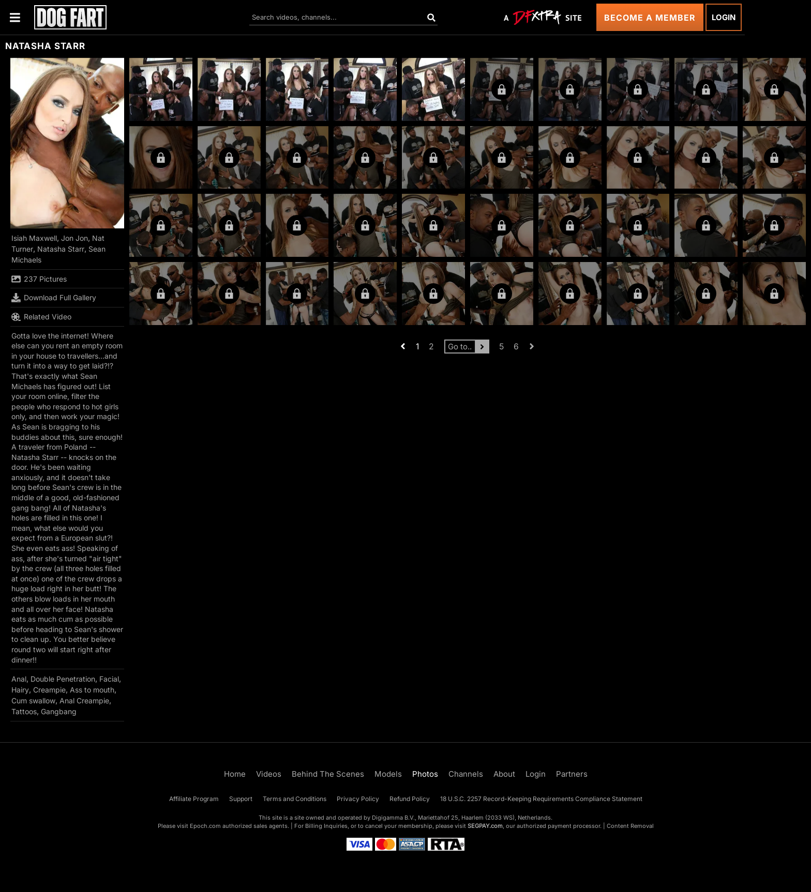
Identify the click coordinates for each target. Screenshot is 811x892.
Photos (425, 774)
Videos (268, 774)
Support (240, 799)
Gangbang (59, 711)
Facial (109, 678)
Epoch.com (205, 825)
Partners (572, 774)
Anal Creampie (84, 700)
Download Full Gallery (53, 297)
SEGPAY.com (485, 825)
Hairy (20, 689)
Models (388, 774)
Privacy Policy (358, 799)
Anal (18, 678)
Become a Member (650, 17)
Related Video (41, 316)
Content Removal (630, 825)
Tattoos (24, 711)
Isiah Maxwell (34, 238)
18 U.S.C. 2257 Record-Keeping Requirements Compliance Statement (541, 799)
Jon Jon (74, 238)
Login (723, 17)
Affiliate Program (194, 799)
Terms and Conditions (294, 799)
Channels (465, 774)
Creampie (49, 689)
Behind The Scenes (328, 774)
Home (235, 774)
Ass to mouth (92, 689)
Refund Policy (409, 799)
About (504, 774)
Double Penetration (63, 678)
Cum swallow (33, 700)
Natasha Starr (60, 248)
